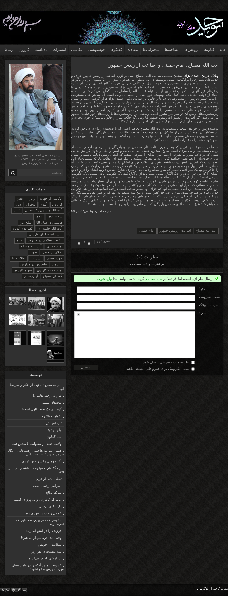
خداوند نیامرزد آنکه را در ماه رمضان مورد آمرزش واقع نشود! (38, 567)
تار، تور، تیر (54, 423)
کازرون (24, 49)
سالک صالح (54, 492)
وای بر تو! (55, 430)
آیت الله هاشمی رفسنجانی (43, 210)
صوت (33, 252)
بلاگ (206, 588)
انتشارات (59, 49)
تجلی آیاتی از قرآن (48, 479)
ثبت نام (150, 279)
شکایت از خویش (50, 544)
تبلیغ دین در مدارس (33, 264)
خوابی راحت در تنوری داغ (44, 513)
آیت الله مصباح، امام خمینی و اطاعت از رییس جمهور (163, 65)
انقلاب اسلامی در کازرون (44, 240)
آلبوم (44, 204)
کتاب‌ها (209, 49)
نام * (202, 288)
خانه (222, 49)
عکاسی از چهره (51, 198)
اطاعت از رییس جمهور (175, 230)
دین (18, 204)
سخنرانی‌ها (151, 49)
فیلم (19, 240)
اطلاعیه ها (19, 258)
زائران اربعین (26, 198)
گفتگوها (116, 49)
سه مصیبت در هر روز (46, 551)
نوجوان (31, 204)
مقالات (132, 49)
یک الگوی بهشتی (50, 506)
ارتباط (9, 49)
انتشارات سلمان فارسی (45, 234)
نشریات (36, 258)
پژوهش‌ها (192, 49)
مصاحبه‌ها (172, 49)
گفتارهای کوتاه (23, 228)
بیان (159, 279)
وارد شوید (105, 279)
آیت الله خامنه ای (50, 228)
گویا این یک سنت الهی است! (42, 409)
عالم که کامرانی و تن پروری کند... (38, 499)
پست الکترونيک (209, 297)
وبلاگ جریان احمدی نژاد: (200, 76)
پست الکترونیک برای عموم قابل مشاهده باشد (158, 369)
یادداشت (41, 49)
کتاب (16, 210)
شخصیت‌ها (55, 216)
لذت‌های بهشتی (51, 402)
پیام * (202, 313)
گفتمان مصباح (52, 276)
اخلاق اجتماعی (52, 252)
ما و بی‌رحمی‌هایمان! (47, 395)
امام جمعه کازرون (49, 270)
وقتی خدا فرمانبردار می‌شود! (41, 538)
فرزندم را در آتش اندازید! (44, 531)
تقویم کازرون (23, 270)
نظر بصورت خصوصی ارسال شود (166, 362)
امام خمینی (147, 230)
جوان (39, 216)
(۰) (139, 257)
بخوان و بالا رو (52, 416)
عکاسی (77, 49)
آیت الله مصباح (206, 230)
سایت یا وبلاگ (208, 305)
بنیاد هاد (57, 264)
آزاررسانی (31, 276)
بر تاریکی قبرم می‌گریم (45, 558)
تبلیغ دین (25, 222)
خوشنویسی (96, 49)
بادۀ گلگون (54, 437)
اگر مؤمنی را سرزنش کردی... (40, 461)
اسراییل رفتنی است (47, 486)
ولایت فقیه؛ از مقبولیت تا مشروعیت (37, 444)
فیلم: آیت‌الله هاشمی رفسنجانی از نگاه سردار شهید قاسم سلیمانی (36, 452)
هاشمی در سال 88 (49, 222)
